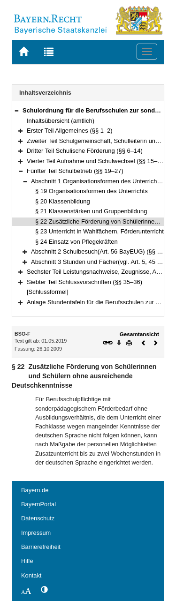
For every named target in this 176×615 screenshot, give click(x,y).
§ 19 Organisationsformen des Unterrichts (91, 191)
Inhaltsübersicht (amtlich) (60, 120)
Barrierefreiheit (41, 546)
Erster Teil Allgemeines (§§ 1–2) (70, 130)
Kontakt (31, 575)
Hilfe (27, 560)
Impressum (36, 532)
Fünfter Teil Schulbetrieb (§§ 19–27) (75, 170)
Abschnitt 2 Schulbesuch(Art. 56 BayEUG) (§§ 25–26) (103, 251)
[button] (16, 110)
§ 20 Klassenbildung (62, 201)
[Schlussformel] (48, 291)
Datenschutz (37, 518)
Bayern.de (34, 490)
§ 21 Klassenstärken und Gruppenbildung (91, 211)
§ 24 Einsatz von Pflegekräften (76, 241)
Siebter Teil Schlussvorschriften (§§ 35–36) (84, 281)
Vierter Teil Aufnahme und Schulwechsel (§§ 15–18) (96, 161)
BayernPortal (38, 504)
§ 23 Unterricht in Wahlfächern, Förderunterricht (99, 231)
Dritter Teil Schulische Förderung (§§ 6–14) (85, 150)
